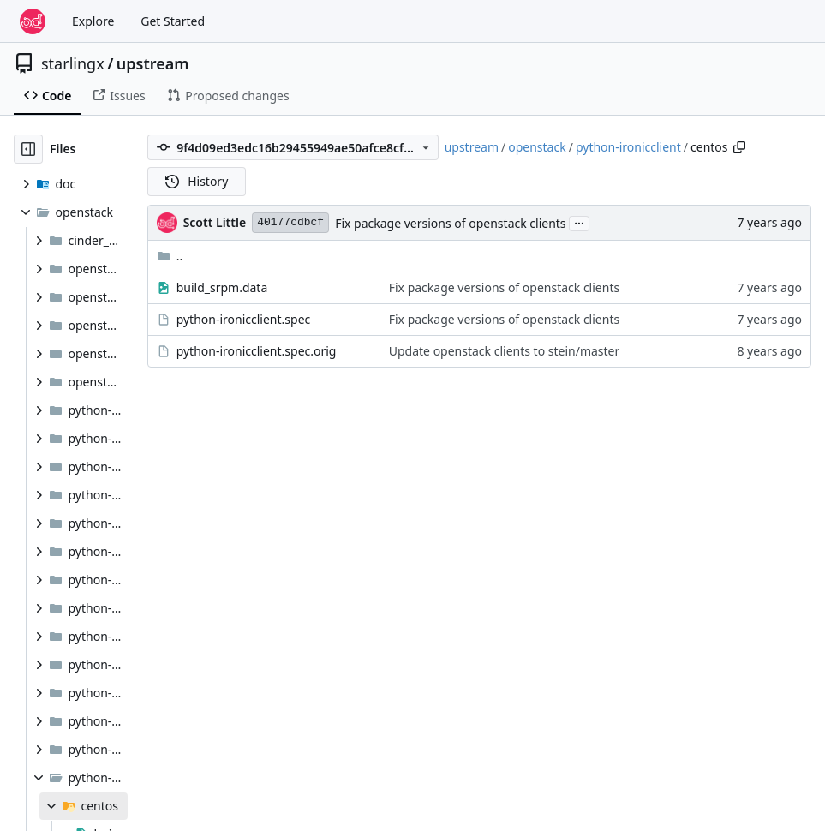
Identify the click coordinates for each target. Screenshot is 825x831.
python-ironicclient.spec (243, 319)
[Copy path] (739, 147)
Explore (93, 21)
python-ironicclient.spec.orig (256, 351)
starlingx (73, 63)
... (579, 222)
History (197, 181)
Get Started (172, 21)
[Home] (33, 21)
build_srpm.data (222, 287)
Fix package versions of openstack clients (450, 223)
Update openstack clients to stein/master (504, 351)
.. (170, 256)
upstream (153, 63)
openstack (536, 147)
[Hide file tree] (28, 149)
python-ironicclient (628, 147)
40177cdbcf (290, 222)
